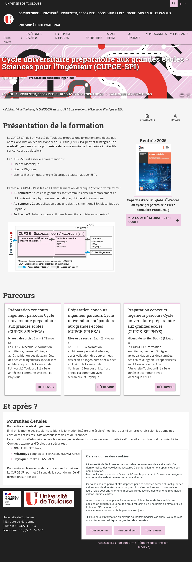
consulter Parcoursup (153, 210)
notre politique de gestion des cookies (123, 520)
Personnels (158, 34)
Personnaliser (127, 530)
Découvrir (46, 387)
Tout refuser (153, 530)
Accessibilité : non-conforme (117, 543)
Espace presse (111, 36)
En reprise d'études (63, 36)
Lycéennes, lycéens (34, 36)
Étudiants (180, 34)
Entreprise (94, 38)
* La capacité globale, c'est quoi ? (149, 220)
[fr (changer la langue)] (183, 3)
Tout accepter (99, 530)
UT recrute (134, 36)
